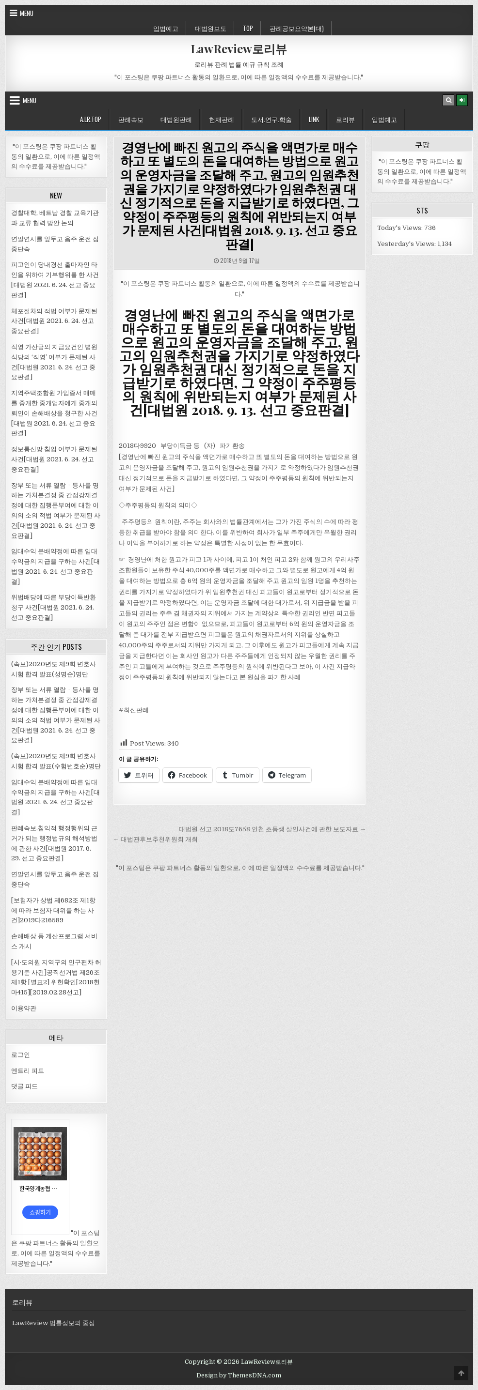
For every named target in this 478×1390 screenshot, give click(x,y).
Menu (26, 13)
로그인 (20, 1054)
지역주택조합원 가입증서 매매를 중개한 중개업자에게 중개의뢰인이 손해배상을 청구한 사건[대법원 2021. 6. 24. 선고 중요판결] (54, 413)
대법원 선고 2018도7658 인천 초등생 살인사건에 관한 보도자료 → (272, 829)
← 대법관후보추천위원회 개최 (155, 839)
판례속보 (130, 119)
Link (314, 119)
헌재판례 (221, 119)
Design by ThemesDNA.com (238, 1375)
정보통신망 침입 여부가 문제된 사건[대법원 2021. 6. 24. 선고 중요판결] (54, 459)
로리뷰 (345, 119)
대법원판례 (176, 119)
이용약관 (23, 1008)
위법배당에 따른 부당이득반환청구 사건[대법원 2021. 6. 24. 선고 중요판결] (53, 607)
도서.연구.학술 (271, 119)
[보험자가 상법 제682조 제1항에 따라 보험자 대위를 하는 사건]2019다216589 (53, 910)
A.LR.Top (90, 119)
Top (248, 28)
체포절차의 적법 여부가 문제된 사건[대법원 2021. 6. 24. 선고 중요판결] (54, 321)
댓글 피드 (24, 1086)
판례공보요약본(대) (297, 28)
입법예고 (165, 28)
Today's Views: (400, 227)
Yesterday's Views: (407, 243)
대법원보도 (210, 28)
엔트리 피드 (27, 1070)
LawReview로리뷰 (239, 48)
